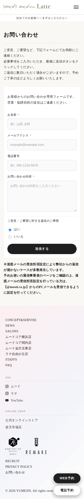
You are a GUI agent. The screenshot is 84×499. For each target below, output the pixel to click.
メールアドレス (19, 135)
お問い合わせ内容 (20, 176)
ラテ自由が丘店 (16, 354)
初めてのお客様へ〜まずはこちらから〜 (42, 18)
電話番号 (13, 156)
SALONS (11, 331)
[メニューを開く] (76, 7)
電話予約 (66, 490)
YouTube (17, 400)
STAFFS (11, 359)
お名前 (13, 114)
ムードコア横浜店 (18, 337)
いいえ (16, 237)
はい (14, 229)
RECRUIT (12, 461)
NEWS (10, 325)
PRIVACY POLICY (18, 466)
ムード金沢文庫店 (18, 348)
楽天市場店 (13, 427)
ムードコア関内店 (18, 342)
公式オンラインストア (21, 420)
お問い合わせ (15, 472)
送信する (42, 249)
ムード (16, 386)
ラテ (14, 393)
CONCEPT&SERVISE (21, 320)
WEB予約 (67, 478)
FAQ (8, 365)
